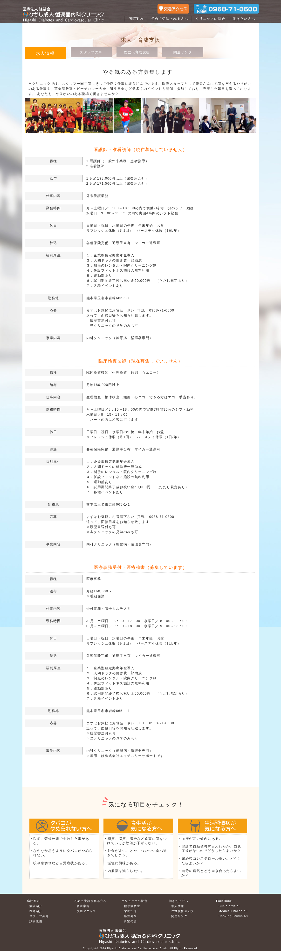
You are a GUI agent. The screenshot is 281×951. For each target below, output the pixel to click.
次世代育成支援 (137, 52)
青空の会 (130, 921)
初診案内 (83, 906)
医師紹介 (35, 911)
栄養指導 (130, 911)
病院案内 (136, 19)
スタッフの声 (91, 52)
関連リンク (182, 52)
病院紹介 (35, 906)
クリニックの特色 (210, 19)
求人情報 (177, 906)
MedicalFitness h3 (233, 911)
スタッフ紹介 (39, 916)
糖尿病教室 (132, 906)
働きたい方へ (244, 19)
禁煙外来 (130, 916)
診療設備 (35, 921)
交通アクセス (86, 911)
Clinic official (229, 906)
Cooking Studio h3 (233, 916)
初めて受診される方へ (169, 19)
